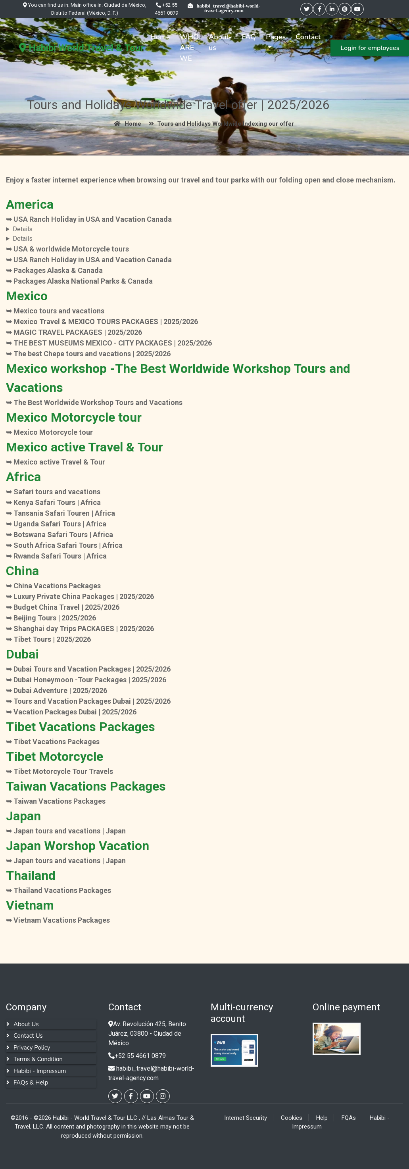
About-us (220, 42)
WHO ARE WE (189, 47)
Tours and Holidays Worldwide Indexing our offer (219, 123)
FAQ (249, 37)
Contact (308, 37)
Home (160, 37)
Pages (276, 37)
